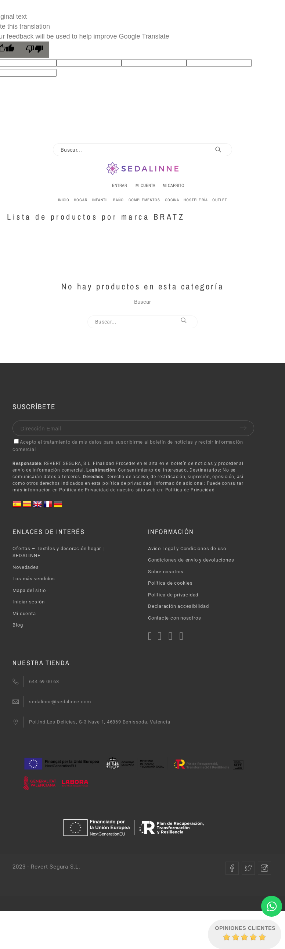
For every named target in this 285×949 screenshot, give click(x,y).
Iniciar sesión (28, 602)
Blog (17, 625)
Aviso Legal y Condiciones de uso (187, 548)
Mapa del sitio (29, 590)
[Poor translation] (34, 50)
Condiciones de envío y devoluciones (191, 560)
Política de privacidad (173, 595)
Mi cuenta (24, 613)
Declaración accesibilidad (178, 606)
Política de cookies (170, 583)
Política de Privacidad (190, 489)
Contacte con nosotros (174, 618)
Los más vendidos (33, 578)
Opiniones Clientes (245, 928)
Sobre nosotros (166, 571)
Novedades (25, 567)
